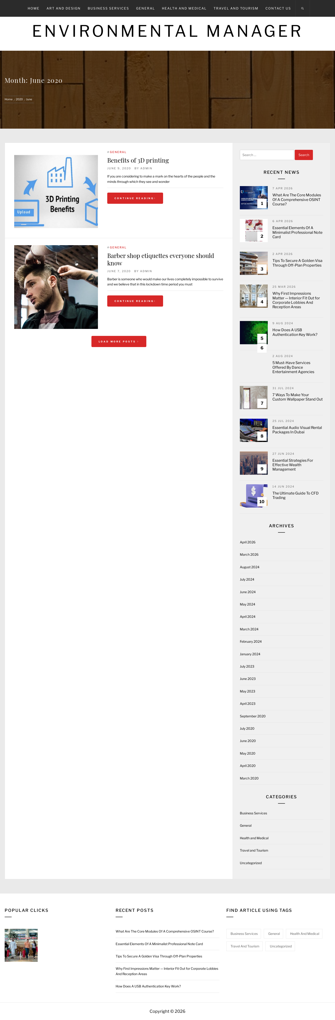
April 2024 (247, 617)
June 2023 (248, 679)
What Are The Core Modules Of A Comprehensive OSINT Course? (296, 199)
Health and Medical (184, 8)
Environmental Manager (167, 31)
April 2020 (248, 766)
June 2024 (248, 592)
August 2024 (249, 567)
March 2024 (249, 629)
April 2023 (247, 704)
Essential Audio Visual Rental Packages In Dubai (297, 429)
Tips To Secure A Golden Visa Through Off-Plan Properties (297, 262)
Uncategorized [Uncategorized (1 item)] (281, 946)
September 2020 (253, 716)
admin (146, 168)
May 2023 (247, 691)
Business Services (108, 8)
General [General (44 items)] (274, 934)
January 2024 (250, 654)
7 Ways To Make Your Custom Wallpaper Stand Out (297, 397)
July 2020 (247, 728)
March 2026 (249, 554)
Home (34, 8)
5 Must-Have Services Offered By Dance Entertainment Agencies (293, 367)
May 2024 (247, 604)
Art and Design (64, 8)
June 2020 (248, 741)
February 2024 (251, 641)
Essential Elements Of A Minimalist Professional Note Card (297, 232)
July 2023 (247, 666)
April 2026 (247, 542)
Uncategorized (251, 863)
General (145, 8)
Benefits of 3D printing (138, 160)
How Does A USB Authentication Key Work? (294, 332)
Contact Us (278, 8)
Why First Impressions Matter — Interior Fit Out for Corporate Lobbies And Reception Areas (296, 300)
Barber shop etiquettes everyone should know (160, 259)
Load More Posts (119, 341)
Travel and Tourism (236, 8)
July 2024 (247, 579)
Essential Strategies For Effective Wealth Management (292, 465)
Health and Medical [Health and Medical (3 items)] (304, 934)
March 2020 (249, 778)
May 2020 (247, 753)
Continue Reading (135, 198)
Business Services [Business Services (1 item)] (244, 934)
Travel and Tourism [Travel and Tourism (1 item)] (245, 946)
